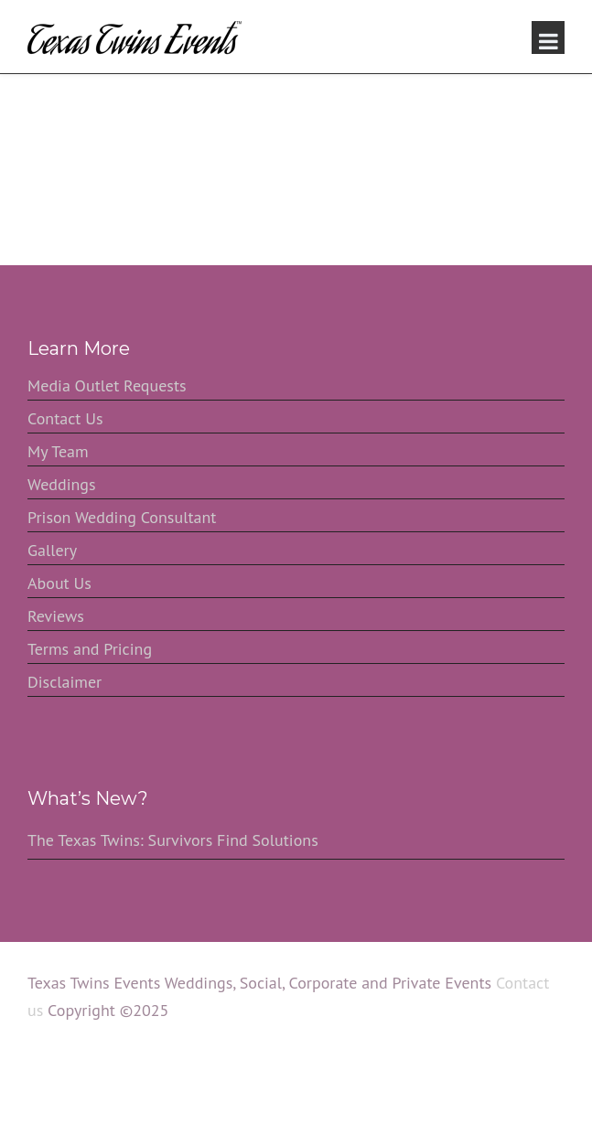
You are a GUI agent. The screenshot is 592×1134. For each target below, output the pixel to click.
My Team (58, 451)
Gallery (52, 550)
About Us (59, 583)
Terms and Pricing (89, 648)
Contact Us (65, 418)
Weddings (61, 484)
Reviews (55, 615)
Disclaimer (64, 681)
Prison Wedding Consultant (121, 517)
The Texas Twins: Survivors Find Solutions (172, 839)
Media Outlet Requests (107, 385)
